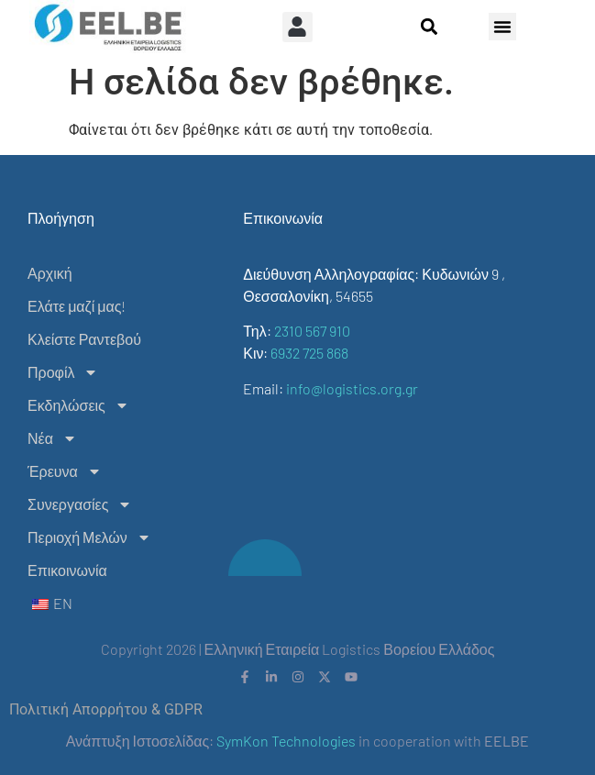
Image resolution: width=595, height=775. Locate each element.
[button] (297, 27)
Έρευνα (65, 471)
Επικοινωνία (67, 570)
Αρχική (50, 273)
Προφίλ (63, 372)
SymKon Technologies (286, 740)
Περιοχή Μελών (89, 537)
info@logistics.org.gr (352, 388)
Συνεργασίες (80, 504)
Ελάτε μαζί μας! (77, 306)
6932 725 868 (309, 352)
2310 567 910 (312, 330)
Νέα (52, 438)
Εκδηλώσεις (78, 405)
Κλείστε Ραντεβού (84, 339)
